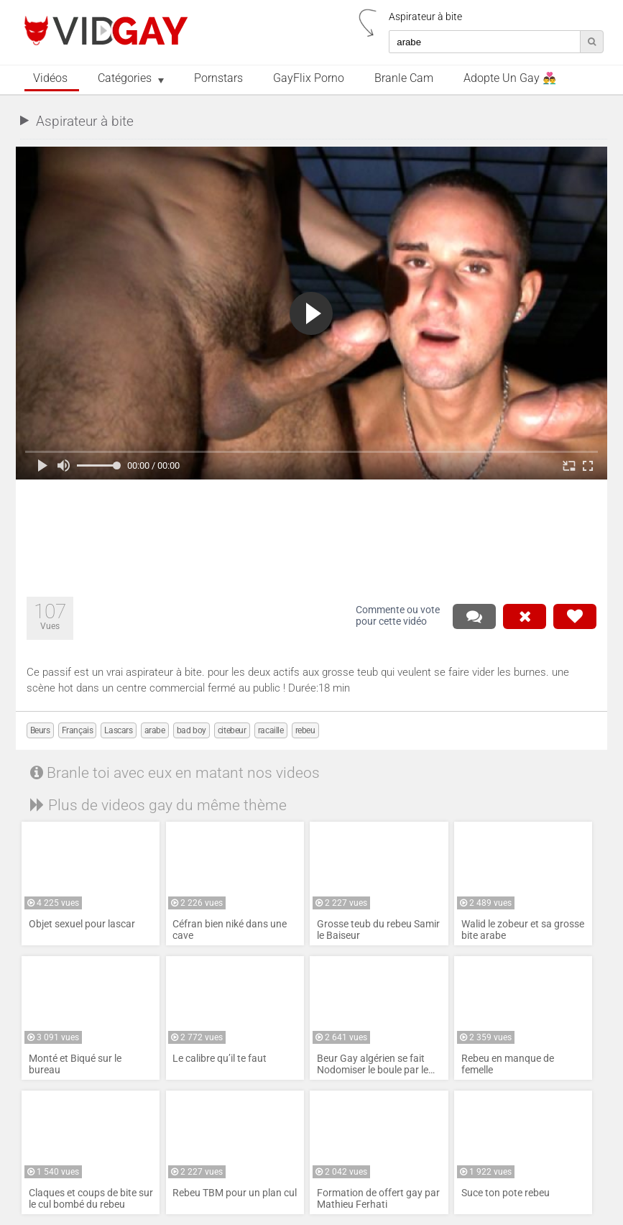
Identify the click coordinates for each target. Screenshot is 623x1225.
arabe (154, 730)
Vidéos (50, 78)
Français (77, 730)
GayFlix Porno (308, 78)
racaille (271, 730)
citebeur (232, 730)
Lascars (118, 730)
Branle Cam (403, 78)
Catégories (125, 78)
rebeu (305, 730)
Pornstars (218, 78)
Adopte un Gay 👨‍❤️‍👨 (509, 78)
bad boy (191, 730)
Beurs (40, 730)
